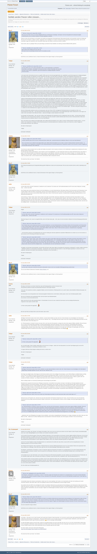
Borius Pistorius (43, 269)
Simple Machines (18, 552)
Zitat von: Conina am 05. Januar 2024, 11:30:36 (32, 338)
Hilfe (78, 552)
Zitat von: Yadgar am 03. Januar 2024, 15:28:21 (32, 138)
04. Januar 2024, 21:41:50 (25, 262)
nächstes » (86, 23)
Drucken (87, 26)
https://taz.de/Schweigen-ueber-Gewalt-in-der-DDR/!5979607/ (34, 529)
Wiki (64, 8)
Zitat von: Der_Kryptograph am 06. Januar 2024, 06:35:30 (34, 473)
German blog (68, 8)
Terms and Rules (82, 552)
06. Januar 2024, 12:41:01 (25, 494)
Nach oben (10, 539)
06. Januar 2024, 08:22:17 (25, 470)
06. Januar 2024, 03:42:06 (25, 362)
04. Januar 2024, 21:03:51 (25, 184)
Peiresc (11, 470)
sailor (10, 184)
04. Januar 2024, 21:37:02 (25, 207)
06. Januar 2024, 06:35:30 (25, 429)
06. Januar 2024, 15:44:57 (25, 515)
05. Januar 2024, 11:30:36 (25, 283)
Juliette (11, 136)
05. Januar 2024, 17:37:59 (25, 315)
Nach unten (10, 26)
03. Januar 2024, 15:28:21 (25, 60)
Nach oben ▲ (88, 552)
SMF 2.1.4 (8, 552)
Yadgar (10, 60)
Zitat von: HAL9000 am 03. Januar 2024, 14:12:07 (32, 66)
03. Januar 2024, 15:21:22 (25, 30)
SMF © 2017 (13, 552)
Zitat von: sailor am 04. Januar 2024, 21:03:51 (31, 212)
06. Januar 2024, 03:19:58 (25, 333)
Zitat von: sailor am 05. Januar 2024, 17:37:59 (31, 367)
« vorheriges (80, 23)
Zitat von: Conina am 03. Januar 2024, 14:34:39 (32, 33)
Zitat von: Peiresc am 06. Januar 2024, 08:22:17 (32, 496)
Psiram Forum (13, 5)
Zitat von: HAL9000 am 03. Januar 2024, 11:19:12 (32, 48)
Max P (10, 30)
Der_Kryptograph (13, 429)
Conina (11, 283)
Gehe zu (70, 544)
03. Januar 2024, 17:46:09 (25, 163)
